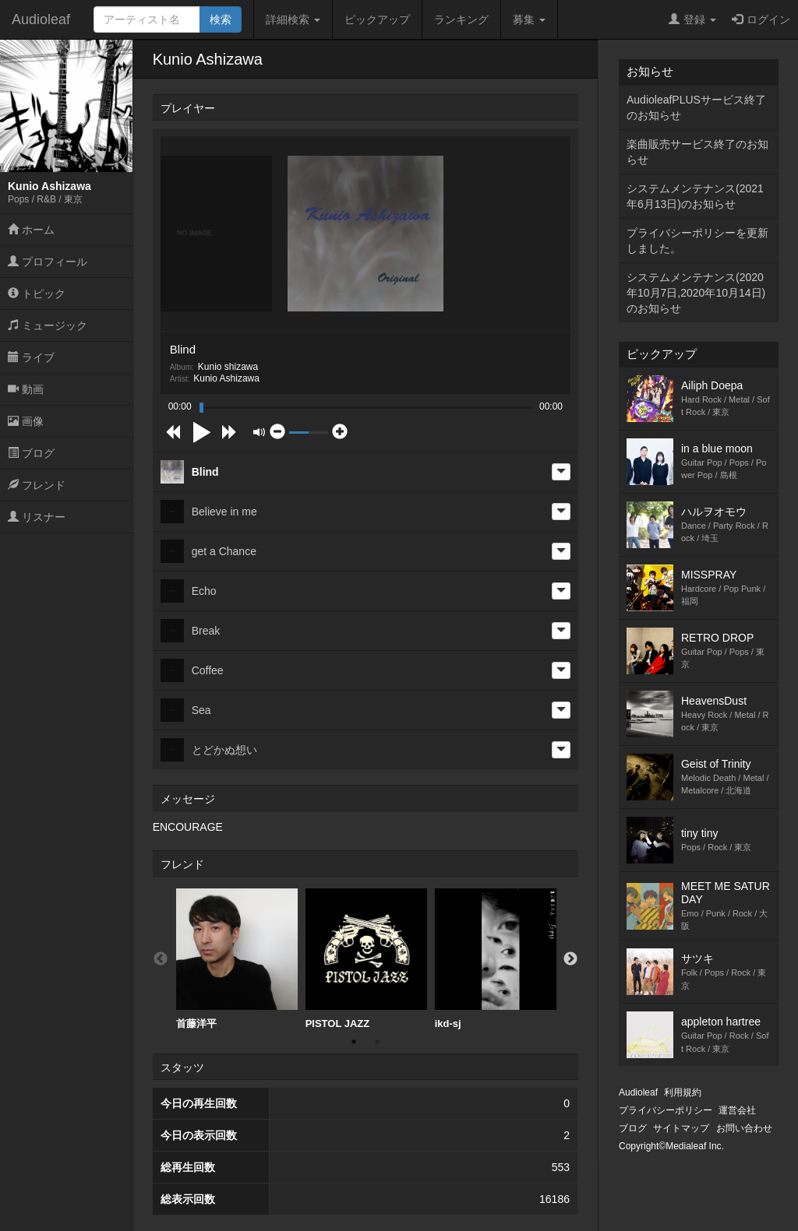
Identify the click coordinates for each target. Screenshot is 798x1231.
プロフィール (47, 261)
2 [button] (377, 1042)
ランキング (461, 19)
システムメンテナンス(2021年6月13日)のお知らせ (695, 196)
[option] (237, 959)
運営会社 (737, 1110)
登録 (692, 19)
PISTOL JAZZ (366, 958)
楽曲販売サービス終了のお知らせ (697, 152)
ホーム (31, 229)
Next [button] (570, 959)
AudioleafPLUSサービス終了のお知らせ (696, 107)
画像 (26, 421)
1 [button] (354, 1042)
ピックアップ (377, 19)
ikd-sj (495, 958)
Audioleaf (41, 19)
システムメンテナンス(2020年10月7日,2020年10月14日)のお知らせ (696, 293)
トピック (36, 293)
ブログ (31, 453)
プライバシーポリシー (665, 1110)
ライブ (31, 357)
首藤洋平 (237, 958)
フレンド (36, 485)
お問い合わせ (744, 1128)
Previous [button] (160, 959)
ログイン (761, 19)
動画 (26, 389)
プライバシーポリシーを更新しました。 (697, 241)
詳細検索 (293, 19)
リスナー (36, 517)
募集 (529, 19)
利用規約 (682, 1092)
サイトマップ (681, 1128)
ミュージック (47, 325)
